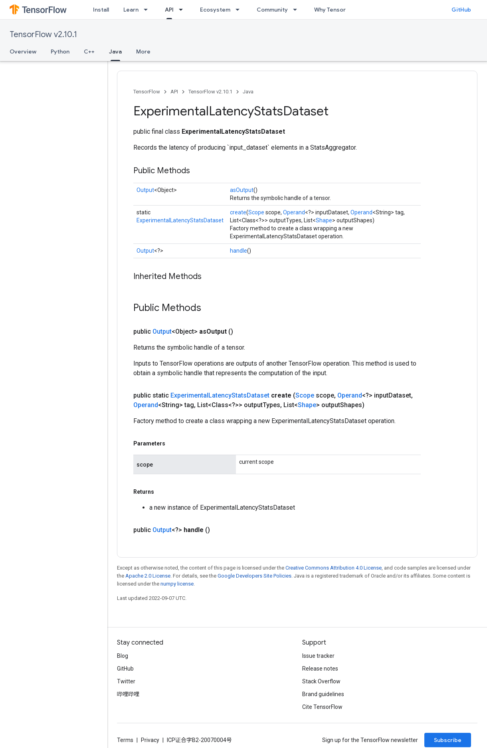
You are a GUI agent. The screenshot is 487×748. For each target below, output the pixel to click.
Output (145, 190)
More (143, 51)
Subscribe (447, 740)
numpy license (177, 584)
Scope (256, 212)
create (238, 212)
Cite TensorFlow (322, 707)
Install (101, 9)
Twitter (126, 681)
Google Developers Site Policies (254, 576)
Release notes (320, 668)
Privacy (150, 740)
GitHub (461, 9)
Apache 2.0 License (147, 576)
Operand (294, 212)
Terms (125, 740)
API (174, 92)
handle (238, 250)
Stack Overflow (321, 681)
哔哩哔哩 (128, 694)
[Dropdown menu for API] (183, 9)
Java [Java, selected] (115, 51)
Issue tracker (318, 656)
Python (60, 51)
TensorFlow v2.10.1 (43, 35)
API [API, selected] (169, 9)
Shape (324, 220)
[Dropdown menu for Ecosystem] (239, 9)
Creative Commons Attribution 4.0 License (333, 568)
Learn (131, 9)
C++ (89, 51)
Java (248, 92)
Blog (122, 656)
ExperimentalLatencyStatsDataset (180, 220)
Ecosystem (215, 9)
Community (272, 9)
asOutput (241, 190)
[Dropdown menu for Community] (297, 9)
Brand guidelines (323, 694)
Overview (23, 51)
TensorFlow (146, 92)
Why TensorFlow (336, 9)
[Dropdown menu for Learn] (148, 9)
